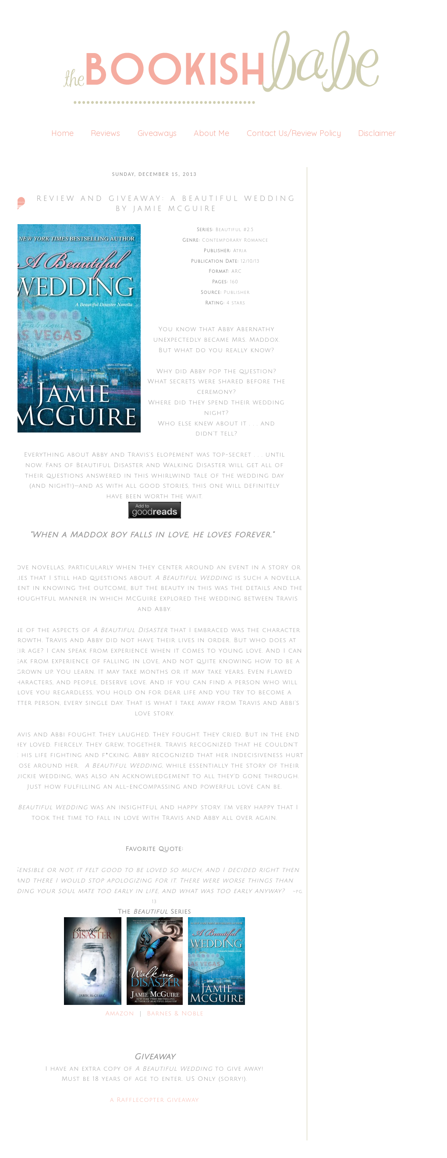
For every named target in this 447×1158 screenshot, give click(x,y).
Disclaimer (377, 133)
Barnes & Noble (173, 1013)
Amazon (120, 1013)
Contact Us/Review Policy (294, 133)
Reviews (105, 133)
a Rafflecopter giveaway (154, 1100)
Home (62, 133)
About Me (211, 133)
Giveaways (157, 133)
